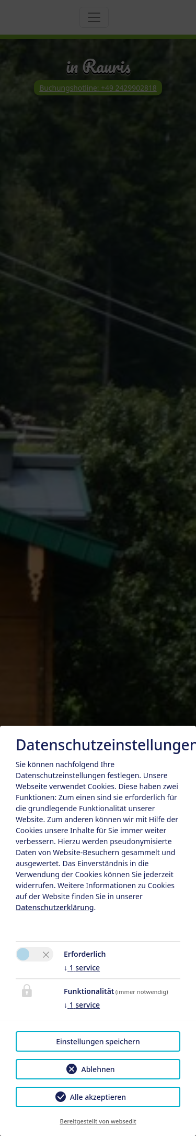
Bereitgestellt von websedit (98, 1121)
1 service (82, 968)
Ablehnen (97, 1069)
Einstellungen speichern (98, 1041)
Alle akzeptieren (98, 1097)
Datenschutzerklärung (55, 907)
